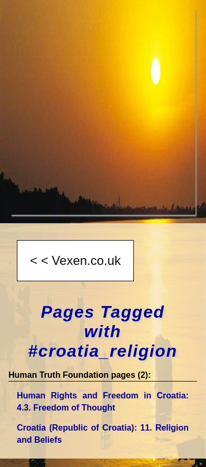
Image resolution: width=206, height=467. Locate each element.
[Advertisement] (103, 111)
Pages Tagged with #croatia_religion (102, 331)
